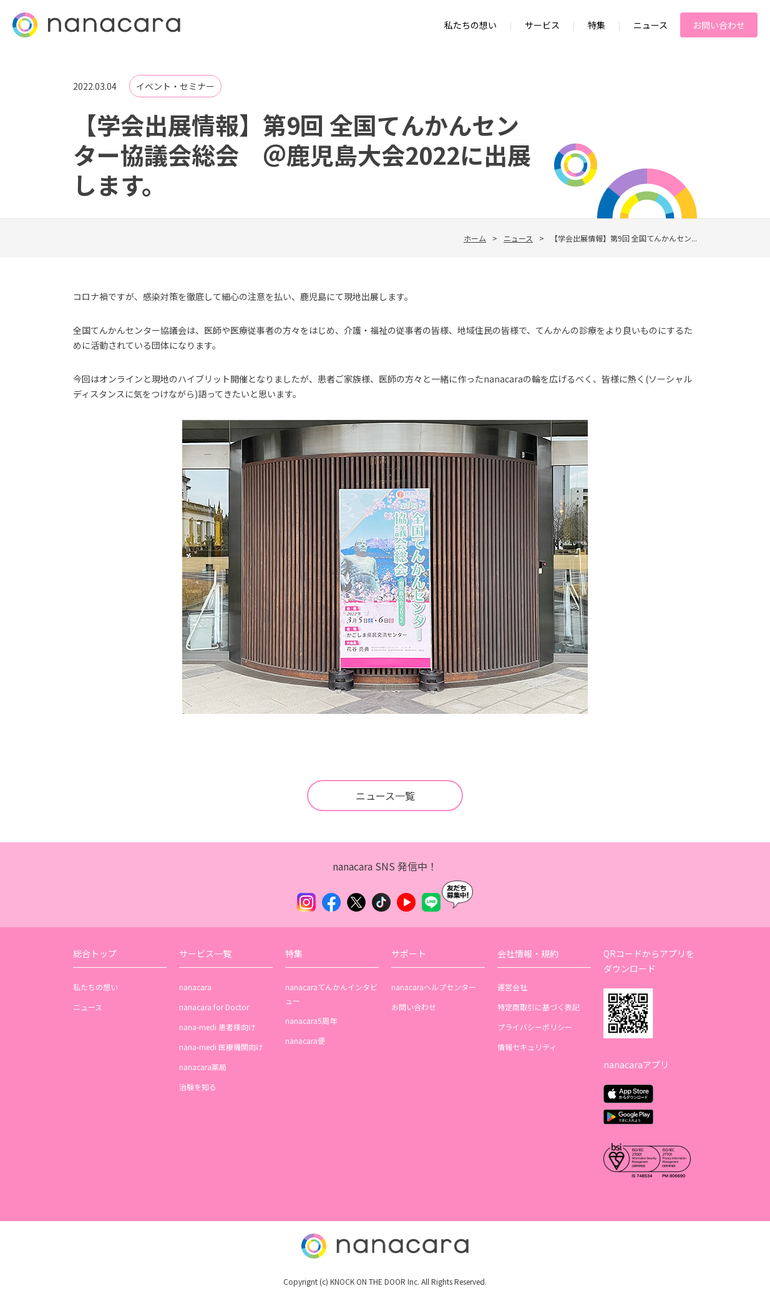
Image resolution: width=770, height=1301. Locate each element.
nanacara (195, 987)
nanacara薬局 (203, 1066)
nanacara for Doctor (214, 1006)
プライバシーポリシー (534, 1026)
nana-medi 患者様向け (217, 1026)
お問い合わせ (719, 25)
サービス (542, 25)
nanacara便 (305, 1040)
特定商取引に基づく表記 (538, 1006)
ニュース (650, 25)
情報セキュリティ (527, 1046)
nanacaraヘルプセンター (433, 987)
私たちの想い (470, 25)
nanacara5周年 (311, 1020)
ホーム (475, 238)
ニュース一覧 (385, 795)
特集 (596, 25)
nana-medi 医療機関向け (221, 1046)
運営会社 (512, 987)
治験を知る (198, 1086)
